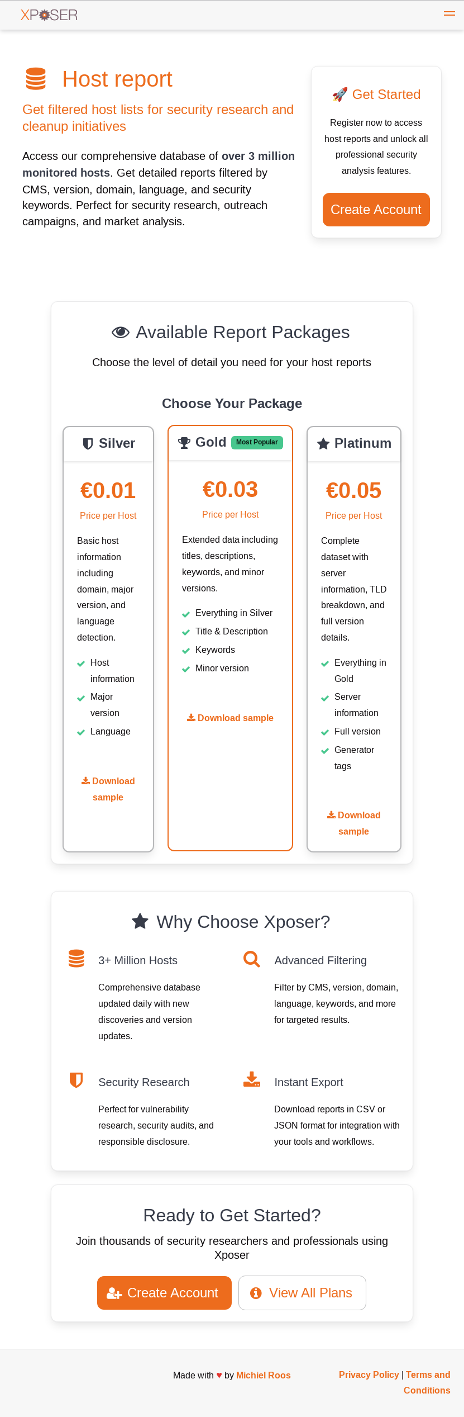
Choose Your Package (232, 404)
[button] (449, 15)
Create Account (376, 210)
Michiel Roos (263, 1375)
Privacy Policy (369, 1374)
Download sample (108, 789)
